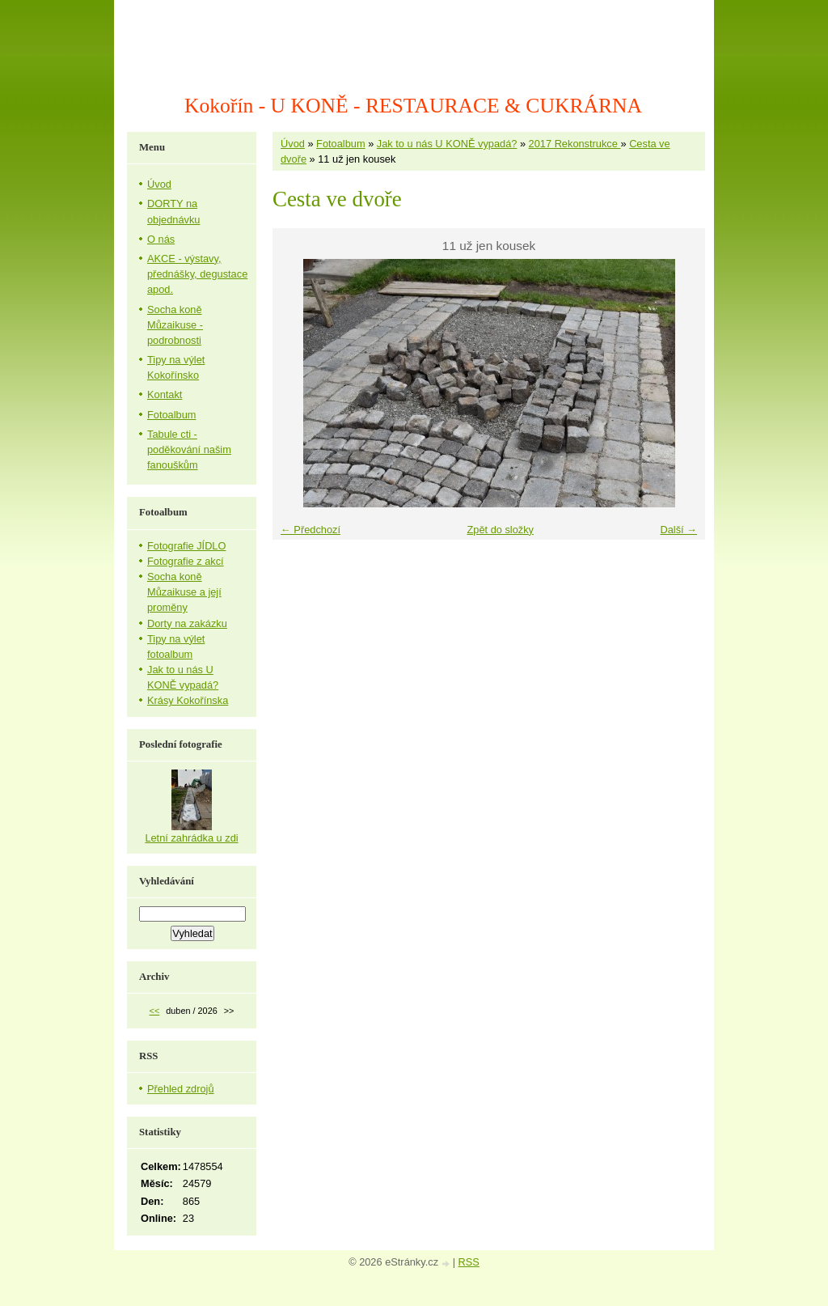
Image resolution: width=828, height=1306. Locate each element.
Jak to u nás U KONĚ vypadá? (447, 144)
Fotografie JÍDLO (186, 546)
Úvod (293, 144)
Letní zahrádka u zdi (191, 838)
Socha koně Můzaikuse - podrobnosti (175, 324)
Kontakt (164, 394)
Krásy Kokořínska (187, 700)
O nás (161, 239)
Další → (678, 530)
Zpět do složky (500, 530)
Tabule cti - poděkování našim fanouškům (189, 449)
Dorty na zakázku (187, 623)
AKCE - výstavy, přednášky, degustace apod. (197, 273)
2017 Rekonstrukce (575, 144)
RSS (468, 1262)
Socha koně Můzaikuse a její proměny (184, 591)
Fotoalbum (340, 144)
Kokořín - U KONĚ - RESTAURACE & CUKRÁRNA (413, 105)
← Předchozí (310, 530)
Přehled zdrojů (180, 1089)
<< (155, 1011)
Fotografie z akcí (185, 561)
